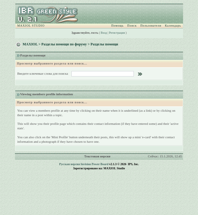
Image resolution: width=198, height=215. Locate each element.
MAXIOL (30, 44)
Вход (104, 32)
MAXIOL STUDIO (31, 25)
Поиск (132, 25)
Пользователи (150, 25)
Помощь (117, 25)
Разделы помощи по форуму (64, 44)
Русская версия (69, 164)
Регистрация (117, 32)
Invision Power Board (94, 164)
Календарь (173, 25)
